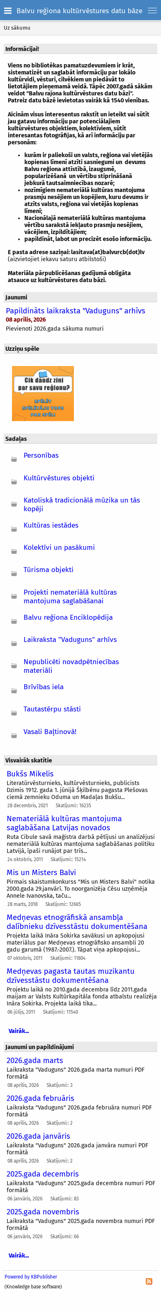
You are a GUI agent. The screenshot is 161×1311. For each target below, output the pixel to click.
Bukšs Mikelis (30, 773)
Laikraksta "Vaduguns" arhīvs (70, 639)
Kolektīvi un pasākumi (59, 547)
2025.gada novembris (43, 1211)
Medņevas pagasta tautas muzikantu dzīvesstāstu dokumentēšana (71, 976)
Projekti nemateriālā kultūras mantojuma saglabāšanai (70, 596)
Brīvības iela (44, 687)
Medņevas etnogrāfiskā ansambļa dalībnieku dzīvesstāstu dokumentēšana (77, 922)
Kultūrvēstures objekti (59, 478)
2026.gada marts (35, 1060)
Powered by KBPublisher (31, 1277)
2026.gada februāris (40, 1098)
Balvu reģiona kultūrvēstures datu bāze (79, 11)
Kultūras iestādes (51, 525)
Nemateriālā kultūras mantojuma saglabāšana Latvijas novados (64, 823)
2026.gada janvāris (38, 1136)
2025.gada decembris (43, 1174)
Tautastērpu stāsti (52, 709)
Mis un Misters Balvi (41, 872)
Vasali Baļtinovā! (50, 731)
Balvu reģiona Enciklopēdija (68, 617)
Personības (41, 455)
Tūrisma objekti (48, 569)
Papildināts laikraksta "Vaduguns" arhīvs (75, 310)
